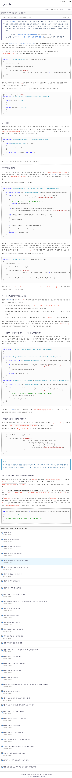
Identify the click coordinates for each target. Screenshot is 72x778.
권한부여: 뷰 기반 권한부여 (11, 578)
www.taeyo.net (47, 37)
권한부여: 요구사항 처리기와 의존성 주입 (15, 565)
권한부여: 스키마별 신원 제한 (12, 585)
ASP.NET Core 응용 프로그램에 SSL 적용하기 (16, 757)
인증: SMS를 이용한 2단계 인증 (12, 640)
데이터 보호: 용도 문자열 (10, 675)
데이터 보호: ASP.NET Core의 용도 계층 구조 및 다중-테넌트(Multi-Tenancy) (25, 682)
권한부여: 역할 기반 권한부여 (12, 544)
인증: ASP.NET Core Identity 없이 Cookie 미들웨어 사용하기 (20, 647)
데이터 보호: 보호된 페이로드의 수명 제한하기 (17, 695)
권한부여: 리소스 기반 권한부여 (12, 571)
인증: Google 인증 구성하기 (11, 620)
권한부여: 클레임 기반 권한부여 (12, 551)
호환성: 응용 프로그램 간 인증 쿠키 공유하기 (16, 737)
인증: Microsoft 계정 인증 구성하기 (13, 627)
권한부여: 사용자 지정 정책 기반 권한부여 (16, 558)
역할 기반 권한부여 (14, 43)
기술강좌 (46, 9)
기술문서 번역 (54, 9)
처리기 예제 (9, 299)
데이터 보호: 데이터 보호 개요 (12, 654)
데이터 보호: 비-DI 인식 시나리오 (13, 730)
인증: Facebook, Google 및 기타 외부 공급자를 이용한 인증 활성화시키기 (25, 599)
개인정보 (68, 9)
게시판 (62, 9)
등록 (13, 408)
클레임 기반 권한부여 (27, 43)
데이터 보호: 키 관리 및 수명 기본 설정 (15, 716)
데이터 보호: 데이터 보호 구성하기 (13, 709)
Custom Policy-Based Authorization (28, 34)
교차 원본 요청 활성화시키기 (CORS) (14, 751)
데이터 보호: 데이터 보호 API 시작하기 (14, 661)
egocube (6, 4)
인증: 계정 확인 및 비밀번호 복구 (13, 633)
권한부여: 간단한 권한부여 (11, 537)
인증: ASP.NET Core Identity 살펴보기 (14, 592)
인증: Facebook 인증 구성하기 (12, 606)
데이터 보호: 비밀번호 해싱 (11, 689)
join (69, 1)
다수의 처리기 (54, 174)
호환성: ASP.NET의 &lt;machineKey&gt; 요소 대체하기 (19, 744)
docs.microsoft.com (42, 34)
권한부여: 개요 (7, 530)
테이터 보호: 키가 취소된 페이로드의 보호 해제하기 (18, 702)
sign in (62, 1)
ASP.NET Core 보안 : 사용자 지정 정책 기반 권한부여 (29, 37)
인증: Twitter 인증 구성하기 (11, 613)
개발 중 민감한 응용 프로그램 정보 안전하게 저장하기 (19, 764)
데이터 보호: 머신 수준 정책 (11, 723)
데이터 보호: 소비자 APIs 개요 (12, 668)
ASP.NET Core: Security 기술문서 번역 (16, 526)
